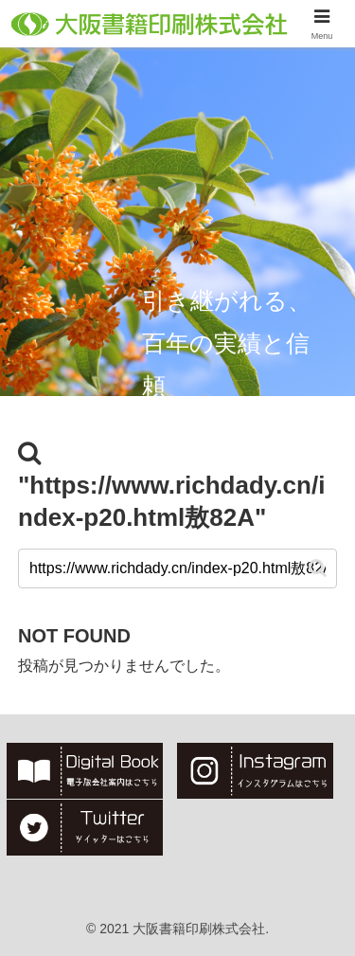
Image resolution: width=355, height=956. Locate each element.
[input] (177, 568)
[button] (317, 568)
